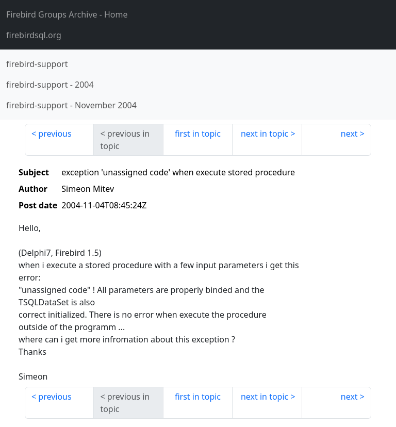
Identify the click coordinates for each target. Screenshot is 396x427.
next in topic (264, 133)
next (349, 133)
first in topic (198, 133)
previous (54, 133)
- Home (67, 14)
